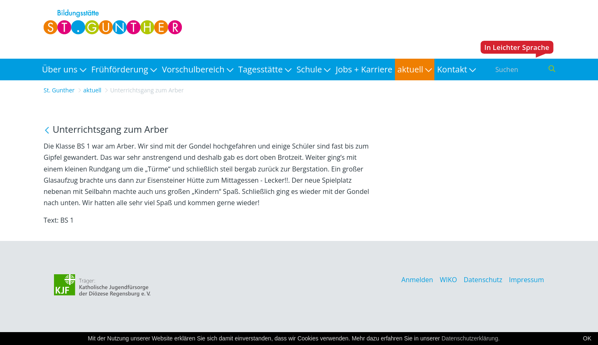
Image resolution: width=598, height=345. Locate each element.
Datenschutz (482, 279)
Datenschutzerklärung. (470, 338)
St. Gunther (59, 90)
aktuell (92, 90)
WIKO (448, 279)
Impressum (526, 279)
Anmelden (417, 279)
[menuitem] (64, 69)
